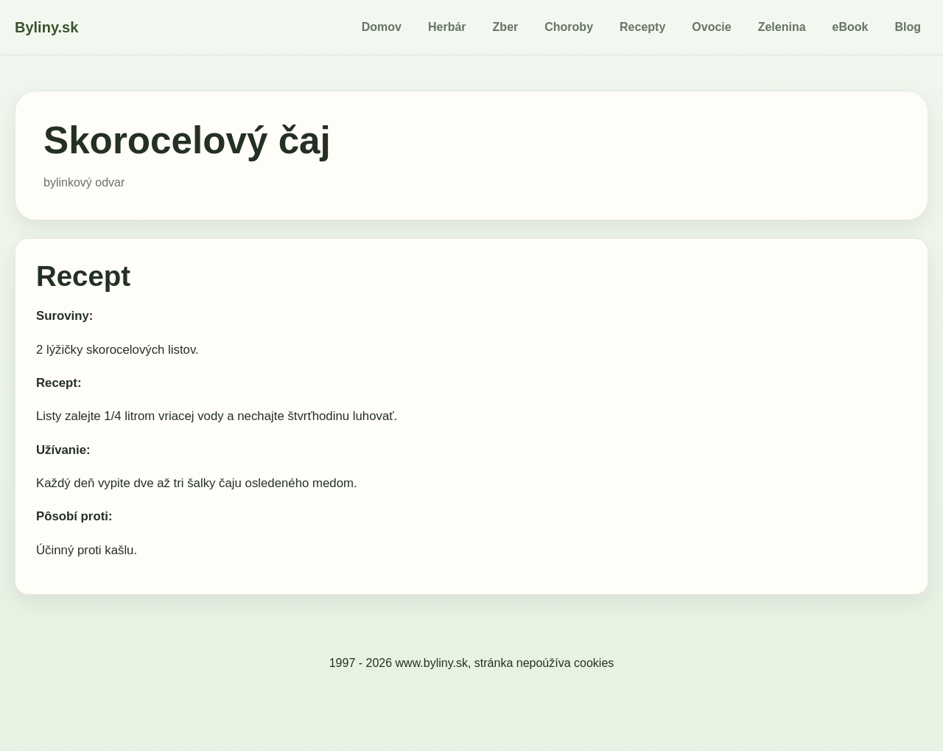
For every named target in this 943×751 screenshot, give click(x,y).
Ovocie (711, 27)
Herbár (447, 27)
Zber (506, 27)
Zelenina (782, 27)
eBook (850, 27)
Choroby (568, 27)
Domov (382, 27)
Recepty (642, 27)
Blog (907, 27)
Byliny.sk (46, 27)
